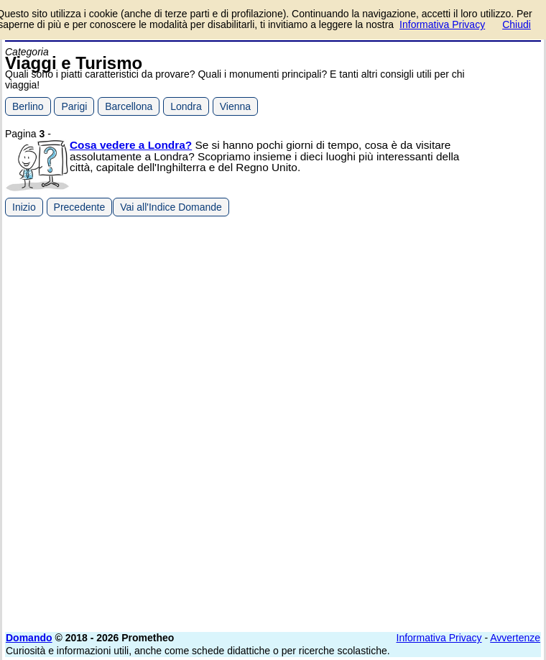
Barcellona (128, 106)
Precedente (80, 207)
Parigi (74, 106)
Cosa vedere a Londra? (131, 145)
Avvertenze (515, 637)
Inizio (24, 207)
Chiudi (516, 24)
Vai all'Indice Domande (171, 207)
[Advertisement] (433, 320)
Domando (29, 637)
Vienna (235, 106)
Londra (186, 106)
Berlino (28, 106)
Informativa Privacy (439, 637)
